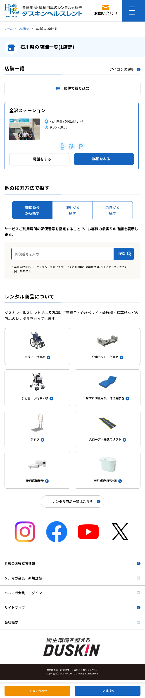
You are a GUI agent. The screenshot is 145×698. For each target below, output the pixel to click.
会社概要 (11, 622)
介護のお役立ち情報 (20, 563)
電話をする (42, 159)
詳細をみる (101, 158)
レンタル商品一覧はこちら (72, 501)
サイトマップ (15, 607)
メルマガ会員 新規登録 (23, 578)
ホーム (9, 28)
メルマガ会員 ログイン (23, 592)
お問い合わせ (38, 690)
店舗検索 (24, 28)
